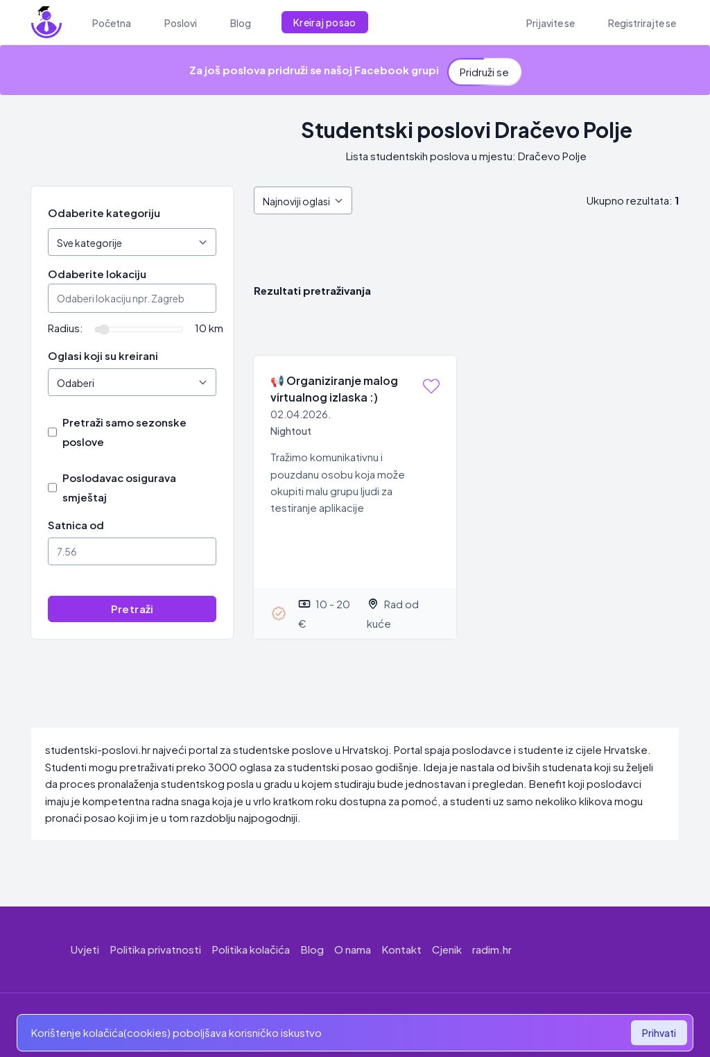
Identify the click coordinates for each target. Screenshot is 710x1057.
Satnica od (76, 524)
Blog (312, 949)
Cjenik (447, 949)
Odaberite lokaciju (97, 273)
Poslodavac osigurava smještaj (119, 487)
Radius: (65, 327)
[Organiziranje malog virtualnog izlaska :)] (355, 497)
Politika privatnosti (155, 949)
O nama (352, 949)
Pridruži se (484, 67)
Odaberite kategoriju (104, 212)
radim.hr (492, 949)
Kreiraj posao (324, 22)
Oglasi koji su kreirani (103, 355)
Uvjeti (85, 949)
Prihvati (659, 1032)
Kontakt (401, 949)
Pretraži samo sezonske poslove (124, 431)
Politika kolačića (250, 949)
